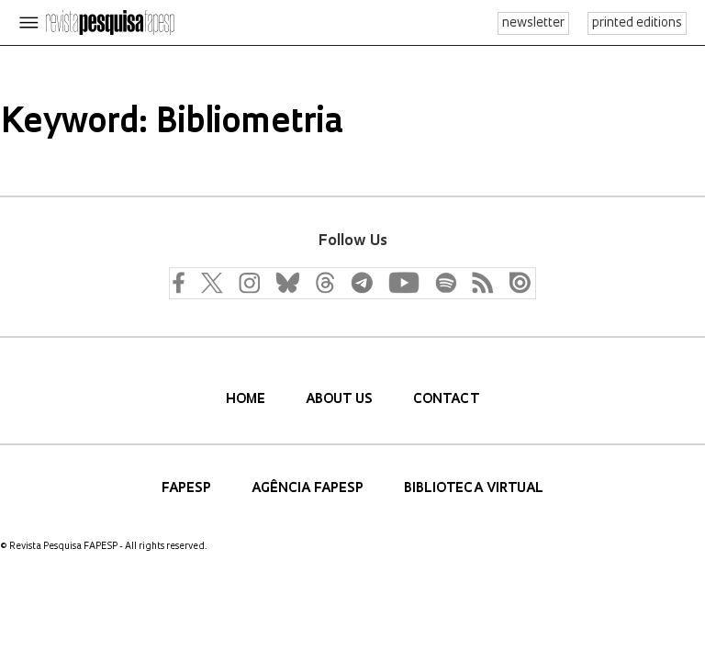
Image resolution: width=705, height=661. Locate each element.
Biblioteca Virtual (473, 489)
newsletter (533, 23)
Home (247, 400)
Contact (446, 400)
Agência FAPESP (309, 489)
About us (341, 400)
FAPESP (188, 489)
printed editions (637, 23)
